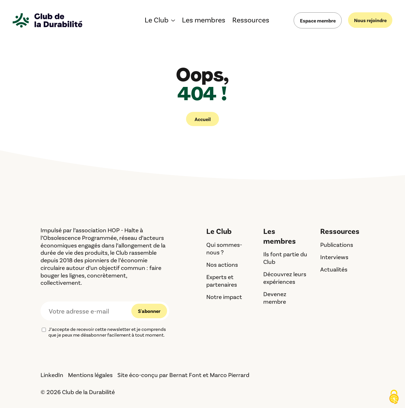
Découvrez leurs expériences (284, 277)
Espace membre (318, 20)
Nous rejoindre (370, 20)
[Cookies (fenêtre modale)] (394, 397)
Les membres (203, 20)
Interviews (334, 256)
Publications (336, 244)
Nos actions (222, 264)
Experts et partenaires (221, 280)
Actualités (333, 269)
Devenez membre (274, 297)
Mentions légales (90, 374)
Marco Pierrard (229, 374)
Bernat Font (185, 374)
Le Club (157, 20)
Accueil (203, 119)
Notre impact (224, 296)
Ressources (250, 20)
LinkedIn (51, 374)
